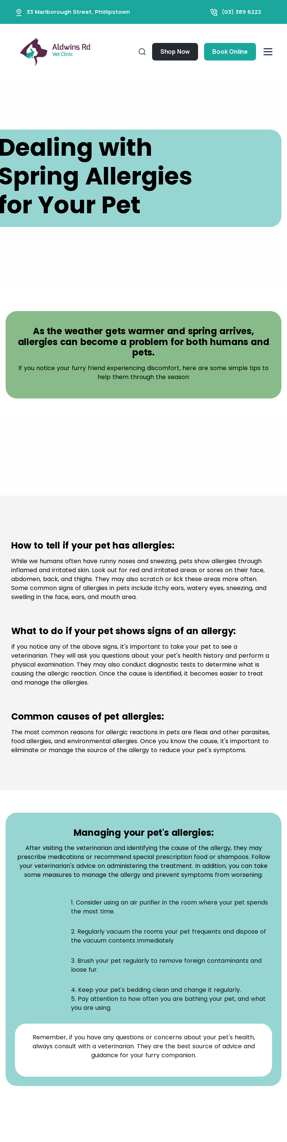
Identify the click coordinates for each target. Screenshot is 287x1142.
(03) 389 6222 (241, 12)
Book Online (230, 51)
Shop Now (175, 51)
